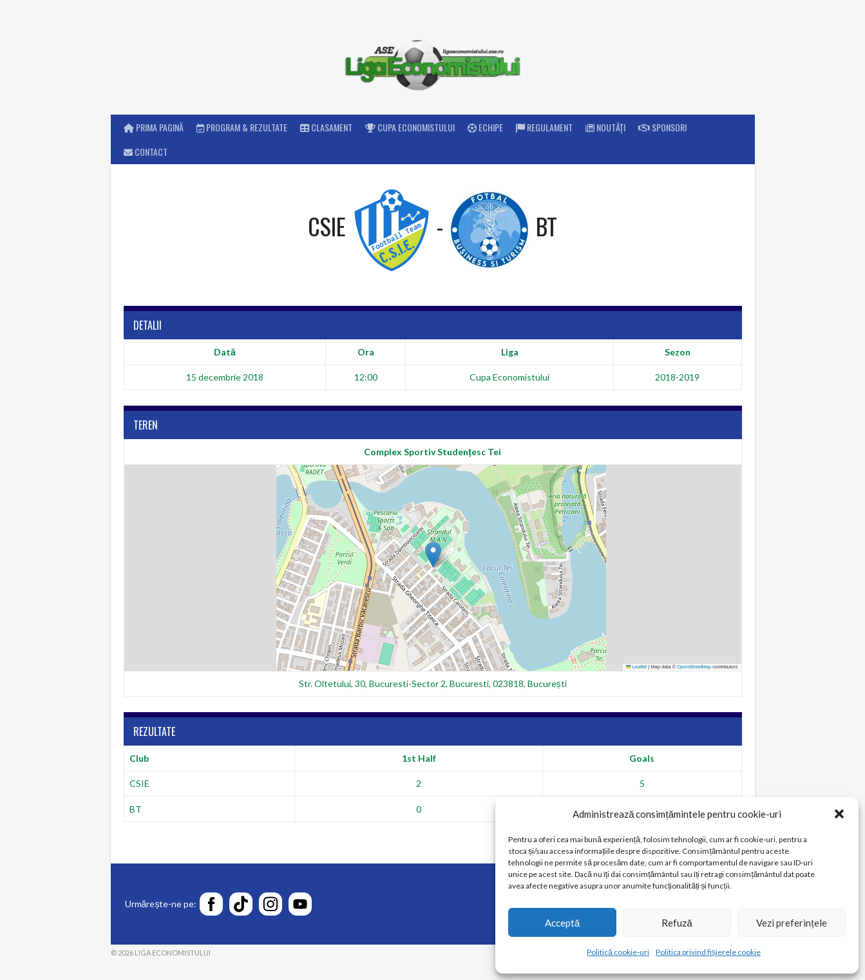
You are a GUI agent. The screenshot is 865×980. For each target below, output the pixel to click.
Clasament (326, 127)
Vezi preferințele (791, 922)
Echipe (485, 127)
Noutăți (605, 127)
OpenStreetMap (694, 667)
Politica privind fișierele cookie (708, 952)
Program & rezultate (241, 127)
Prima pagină (154, 127)
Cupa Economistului (410, 127)
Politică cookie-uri (618, 952)
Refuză (676, 922)
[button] (839, 813)
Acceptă (562, 922)
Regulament (544, 127)
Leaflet (636, 667)
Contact (145, 151)
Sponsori (662, 127)
